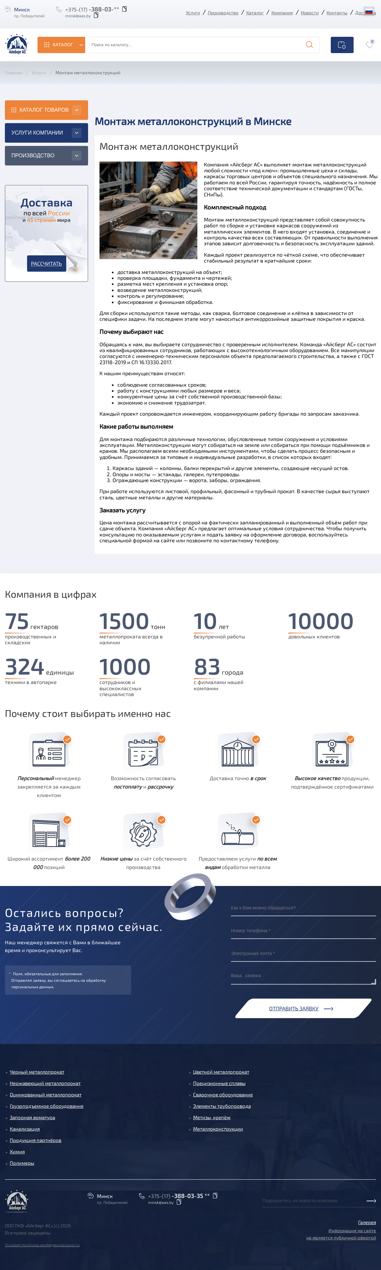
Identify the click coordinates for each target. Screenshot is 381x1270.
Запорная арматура (32, 1117)
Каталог (255, 12)
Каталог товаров (44, 110)
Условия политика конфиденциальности (42, 1244)
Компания (282, 12)
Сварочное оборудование (223, 1094)
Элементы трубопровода (222, 1106)
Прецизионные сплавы (219, 1083)
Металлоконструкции (218, 1129)
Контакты (337, 12)
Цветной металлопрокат (221, 1072)
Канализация (25, 1129)
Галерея (367, 1222)
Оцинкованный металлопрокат (46, 1094)
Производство (223, 12)
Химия (17, 1151)
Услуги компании (37, 133)
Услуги (193, 12)
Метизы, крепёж (212, 1117)
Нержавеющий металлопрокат (45, 1083)
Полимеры (22, 1163)
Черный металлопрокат (37, 1072)
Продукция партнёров (35, 1140)
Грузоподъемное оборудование (47, 1106)
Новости (310, 12)
